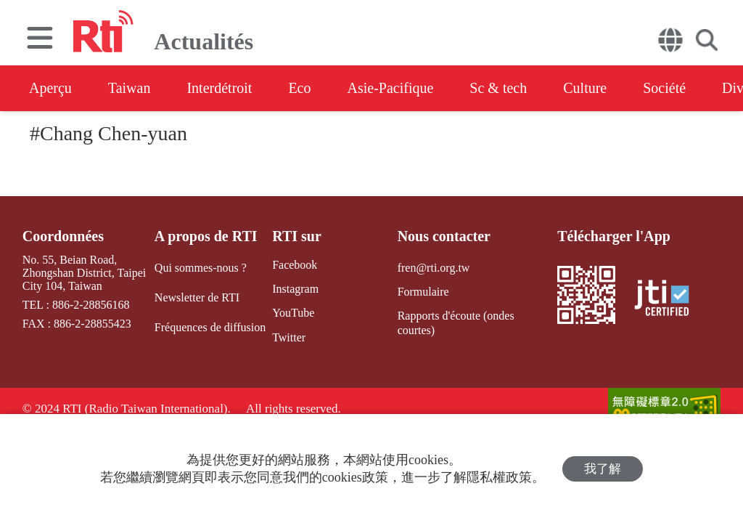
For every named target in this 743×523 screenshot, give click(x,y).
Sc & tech (498, 88)
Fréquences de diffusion (210, 327)
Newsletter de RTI (197, 297)
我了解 (602, 469)
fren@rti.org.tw (434, 268)
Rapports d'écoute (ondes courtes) (456, 322)
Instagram (295, 289)
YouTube (293, 313)
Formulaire (423, 291)
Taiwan (129, 88)
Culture (585, 88)
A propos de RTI (206, 236)
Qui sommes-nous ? (201, 268)
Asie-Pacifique (391, 88)
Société (664, 88)
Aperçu (50, 88)
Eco (299, 88)
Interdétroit (219, 88)
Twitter (288, 337)
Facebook (294, 265)
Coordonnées (63, 236)
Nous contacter (444, 236)
